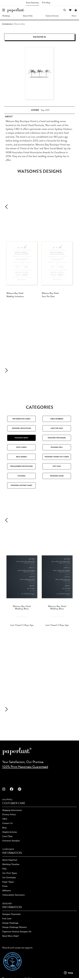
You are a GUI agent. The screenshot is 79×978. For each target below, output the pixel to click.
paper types (8, 882)
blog (4, 827)
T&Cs (4, 819)
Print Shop (46, 2)
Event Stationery (32, 2)
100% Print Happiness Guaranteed (25, 766)
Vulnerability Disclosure (13, 895)
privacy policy (9, 814)
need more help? (10, 936)
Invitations (7, 24)
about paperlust (9, 860)
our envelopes (9, 877)
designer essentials (11, 914)
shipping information (12, 810)
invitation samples (11, 840)
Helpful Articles (9, 832)
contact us (7, 823)
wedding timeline (10, 864)
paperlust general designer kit (16, 931)
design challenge (10, 923)
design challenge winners (14, 927)
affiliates (6, 890)
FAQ (4, 868)
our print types (9, 873)
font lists (6, 918)
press (4, 886)
